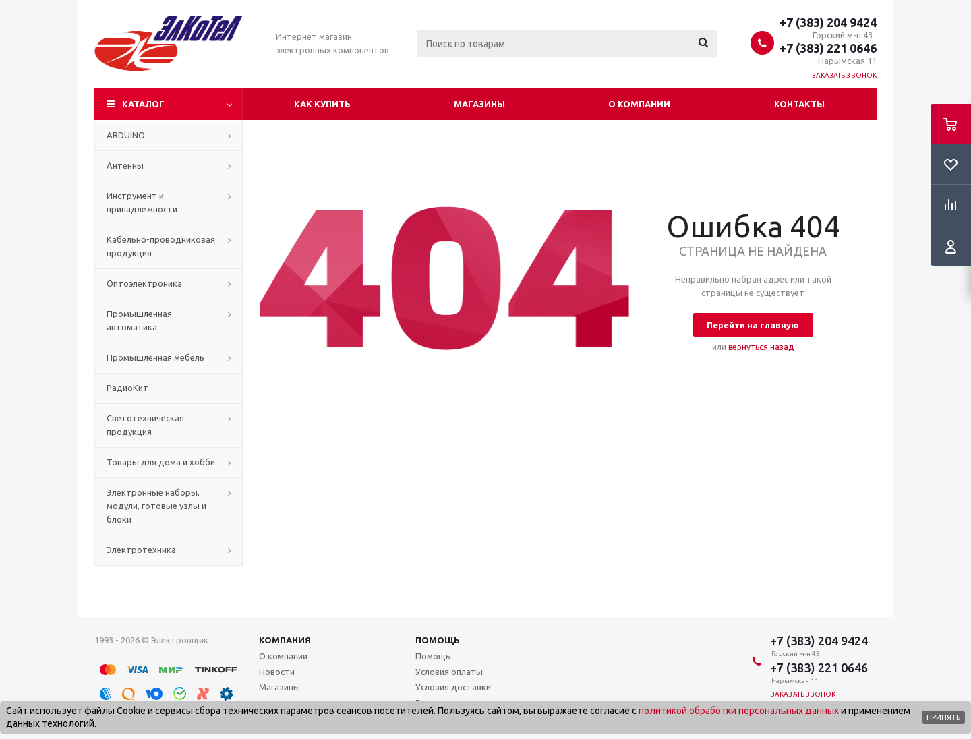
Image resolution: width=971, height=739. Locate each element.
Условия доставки (453, 687)
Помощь (437, 640)
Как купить (322, 104)
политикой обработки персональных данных (739, 710)
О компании (639, 104)
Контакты (799, 104)
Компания (285, 640)
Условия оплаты (449, 671)
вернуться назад (761, 347)
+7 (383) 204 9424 (828, 22)
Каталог (143, 104)
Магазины (479, 104)
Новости (277, 671)
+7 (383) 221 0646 (828, 48)
